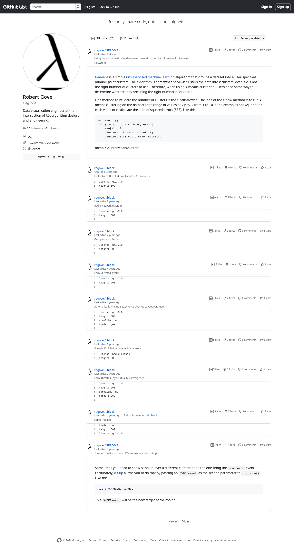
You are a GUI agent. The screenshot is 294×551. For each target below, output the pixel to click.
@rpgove (34, 148)
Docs (153, 540)
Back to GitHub (109, 7)
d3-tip (118, 473)
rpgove (99, 50)
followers (33, 128)
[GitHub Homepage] (59, 540)
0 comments (248, 167)
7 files (215, 167)
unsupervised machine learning (150, 77)
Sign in (266, 6)
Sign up (283, 6)
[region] (179, 112)
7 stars (265, 50)
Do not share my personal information (215, 540)
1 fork (230, 264)
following (52, 128)
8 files (214, 340)
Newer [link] (172, 521)
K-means (101, 77)
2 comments (247, 50)
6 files (215, 197)
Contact (163, 540)
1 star (266, 167)
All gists (90, 7)
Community (140, 540)
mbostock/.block (147, 415)
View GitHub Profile (51, 157)
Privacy (103, 540)
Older (185, 521)
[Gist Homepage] (15, 6)
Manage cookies (180, 540)
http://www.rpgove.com (44, 142)
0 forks (230, 167)
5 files (215, 411)
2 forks (229, 50)
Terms (92, 540)
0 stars (265, 298)
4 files (214, 50)
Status (126, 540)
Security (115, 540)
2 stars (265, 230)
